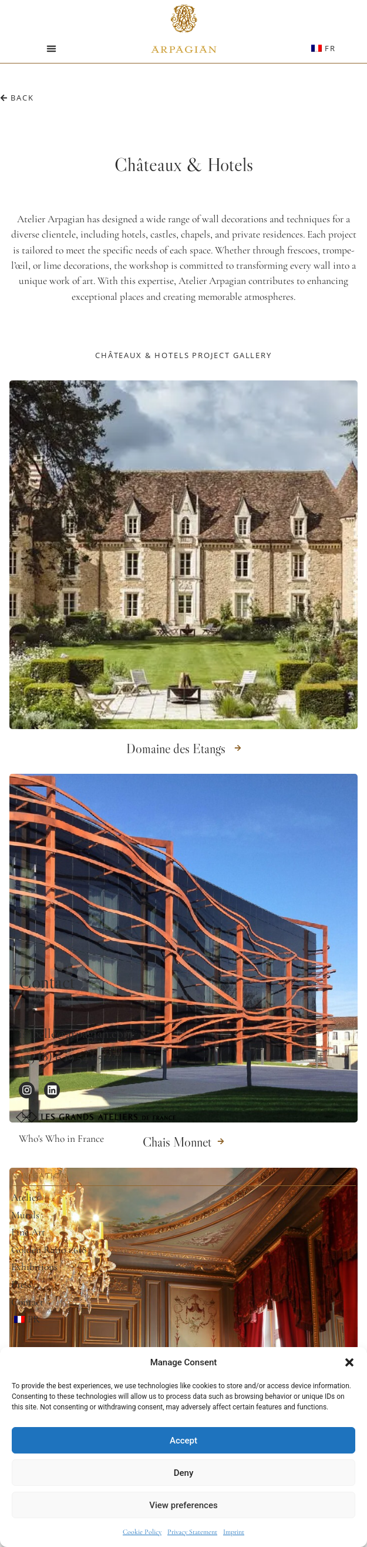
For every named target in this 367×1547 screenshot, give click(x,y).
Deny (184, 1473)
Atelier (25, 1198)
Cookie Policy (142, 1532)
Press (21, 1285)
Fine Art (28, 1232)
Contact (27, 1302)
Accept (183, 1440)
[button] (349, 1362)
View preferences (183, 1505)
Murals (25, 1215)
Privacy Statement (192, 1532)
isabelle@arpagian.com (76, 1033)
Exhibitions (34, 1267)
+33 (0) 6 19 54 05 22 (67, 1056)
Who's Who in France (61, 1138)
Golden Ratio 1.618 (49, 1250)
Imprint (233, 1532)
